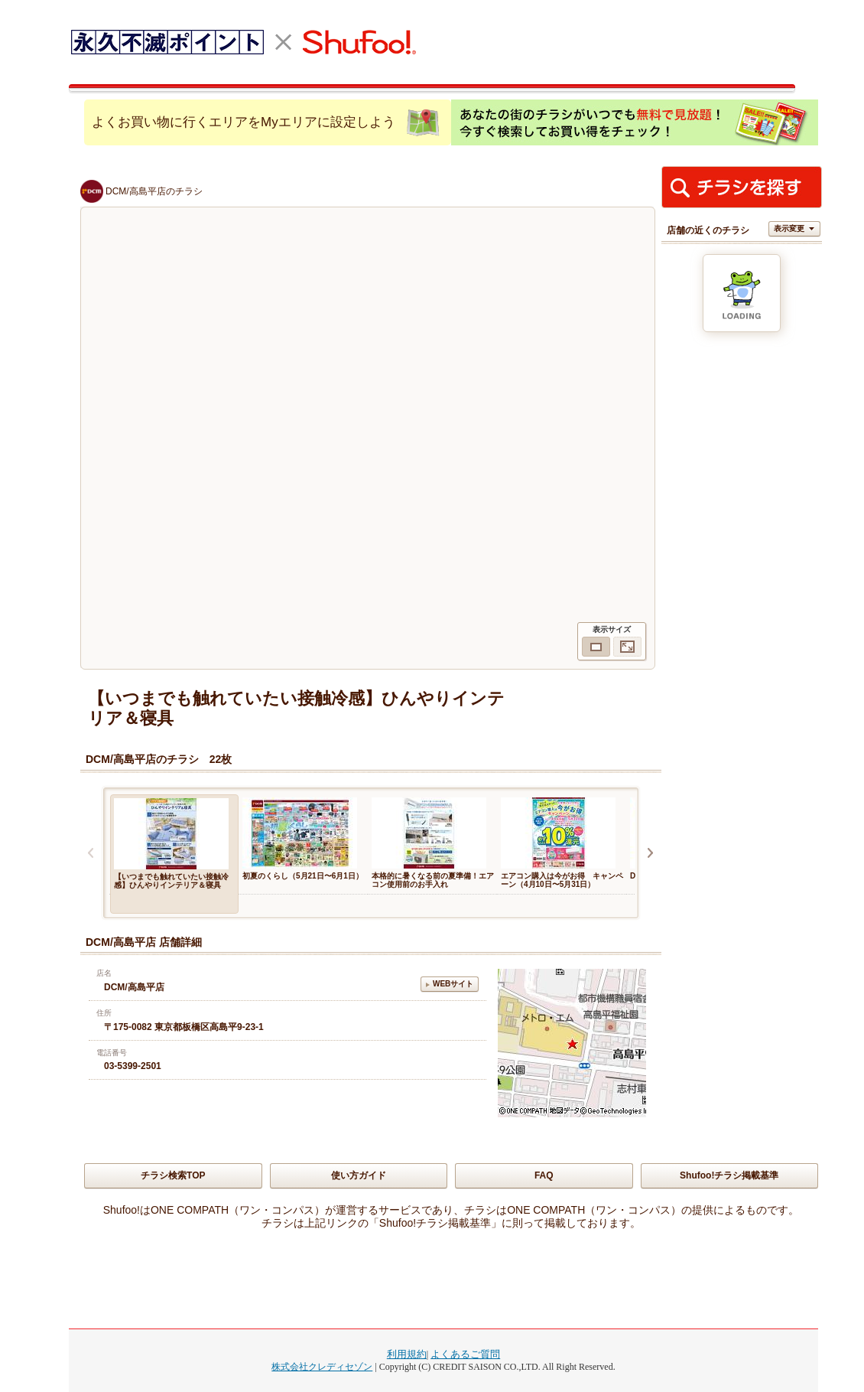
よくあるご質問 (465, 1354)
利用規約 (407, 1354)
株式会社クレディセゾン (321, 1366)
